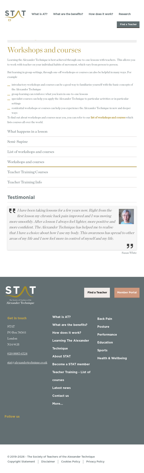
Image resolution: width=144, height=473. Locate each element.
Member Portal (127, 292)
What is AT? (39, 14)
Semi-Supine (17, 142)
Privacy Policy (95, 461)
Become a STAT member (71, 364)
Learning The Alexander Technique (70, 344)
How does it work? (101, 14)
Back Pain (104, 318)
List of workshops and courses (30, 152)
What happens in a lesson (27, 131)
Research (125, 14)
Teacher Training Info (24, 182)
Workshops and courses (25, 162)
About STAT (61, 356)
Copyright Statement (21, 461)
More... (57, 403)
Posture (103, 326)
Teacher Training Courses (27, 172)
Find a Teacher (128, 24)
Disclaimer (48, 461)
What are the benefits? (68, 14)
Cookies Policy (70, 461)
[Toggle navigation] (9, 20)
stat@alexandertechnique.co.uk (27, 362)
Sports (102, 350)
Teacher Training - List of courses (71, 376)
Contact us (60, 395)
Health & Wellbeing (112, 358)
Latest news (61, 387)
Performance (107, 334)
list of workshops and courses (108, 117)
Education (105, 342)
